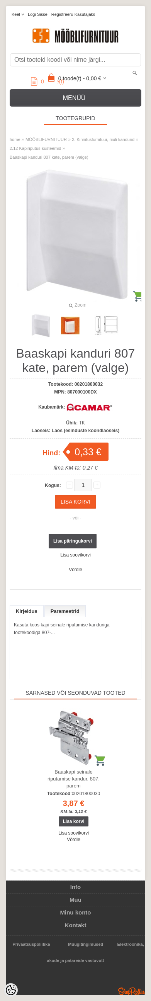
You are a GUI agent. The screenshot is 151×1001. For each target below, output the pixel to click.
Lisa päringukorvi (72, 541)
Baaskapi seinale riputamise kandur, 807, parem (74, 779)
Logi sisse (38, 14)
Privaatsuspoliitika (31, 944)
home (15, 139)
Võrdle (75, 569)
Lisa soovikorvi (75, 555)
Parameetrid (65, 611)
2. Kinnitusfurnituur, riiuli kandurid (103, 139)
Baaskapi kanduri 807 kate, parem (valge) (49, 157)
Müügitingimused (85, 944)
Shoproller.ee (131, 991)
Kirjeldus (26, 611)
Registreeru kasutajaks (73, 14)
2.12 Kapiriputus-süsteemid (35, 148)
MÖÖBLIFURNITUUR (46, 139)
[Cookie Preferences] (11, 990)
